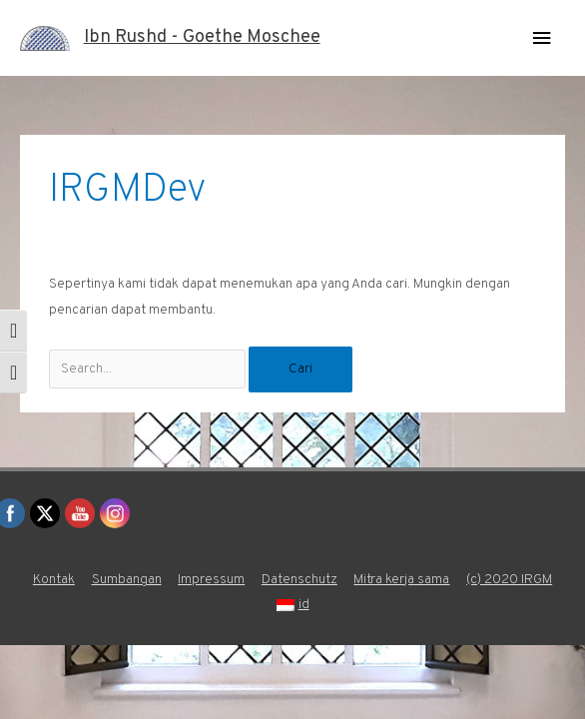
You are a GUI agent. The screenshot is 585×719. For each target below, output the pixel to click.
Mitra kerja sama (401, 579)
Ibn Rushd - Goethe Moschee (202, 37)
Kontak (54, 579)
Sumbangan (127, 579)
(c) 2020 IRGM (509, 579)
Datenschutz (299, 579)
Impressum (211, 579)
